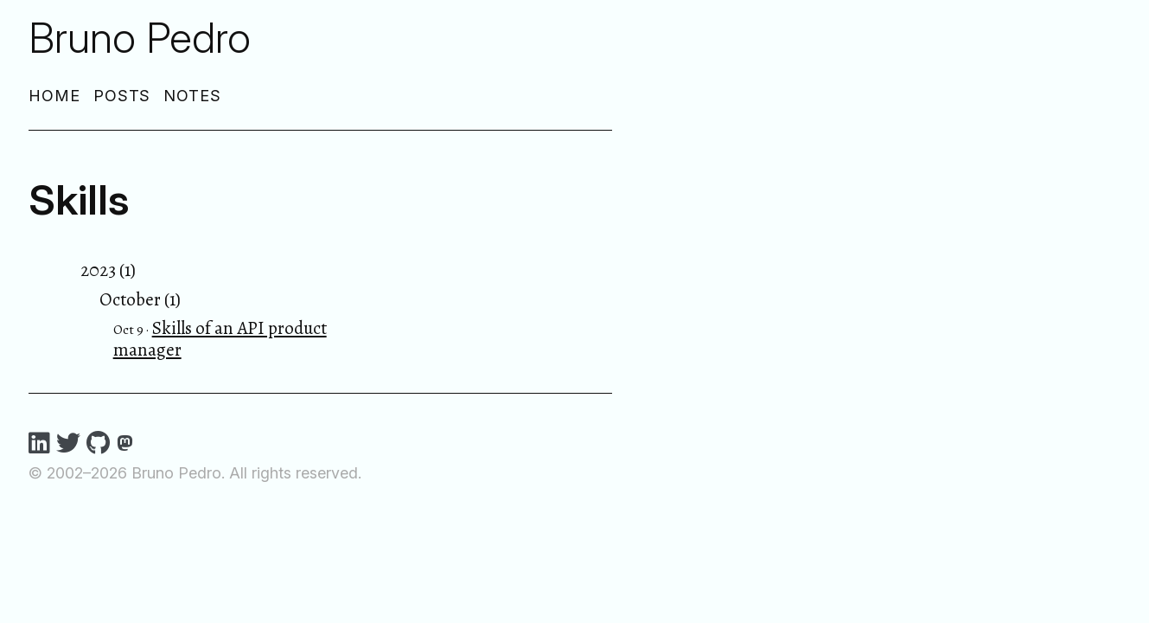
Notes (192, 96)
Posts (122, 96)
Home (54, 96)
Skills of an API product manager (220, 338)
